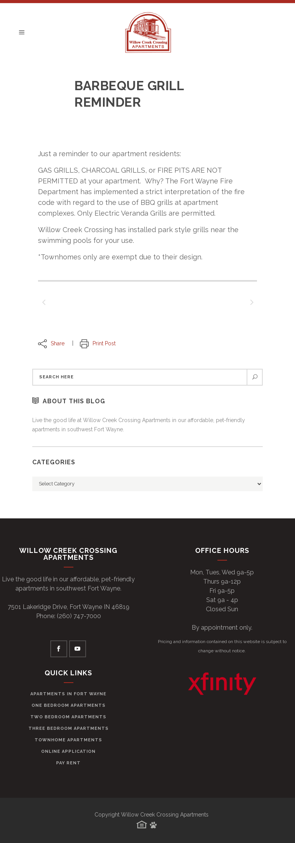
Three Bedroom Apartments (68, 728)
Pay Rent (68, 763)
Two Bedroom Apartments (68, 716)
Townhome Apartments (68, 739)
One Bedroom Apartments (68, 705)
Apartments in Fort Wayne (68, 693)
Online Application (68, 751)
